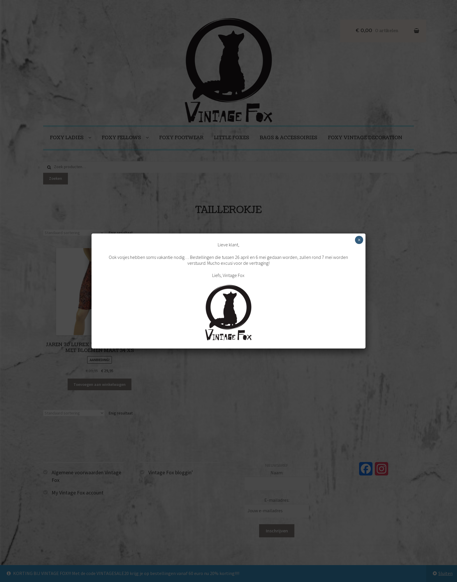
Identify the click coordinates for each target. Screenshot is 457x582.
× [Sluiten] (359, 240)
